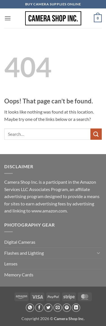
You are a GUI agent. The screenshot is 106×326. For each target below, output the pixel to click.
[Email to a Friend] (57, 307)
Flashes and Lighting (24, 253)
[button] (7, 18)
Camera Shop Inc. (69, 318)
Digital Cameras (19, 242)
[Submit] (96, 133)
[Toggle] (98, 252)
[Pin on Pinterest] (66, 307)
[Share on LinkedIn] (76, 307)
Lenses (11, 263)
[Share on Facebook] (39, 307)
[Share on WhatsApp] (30, 307)
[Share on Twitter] (48, 307)
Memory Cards (18, 274)
